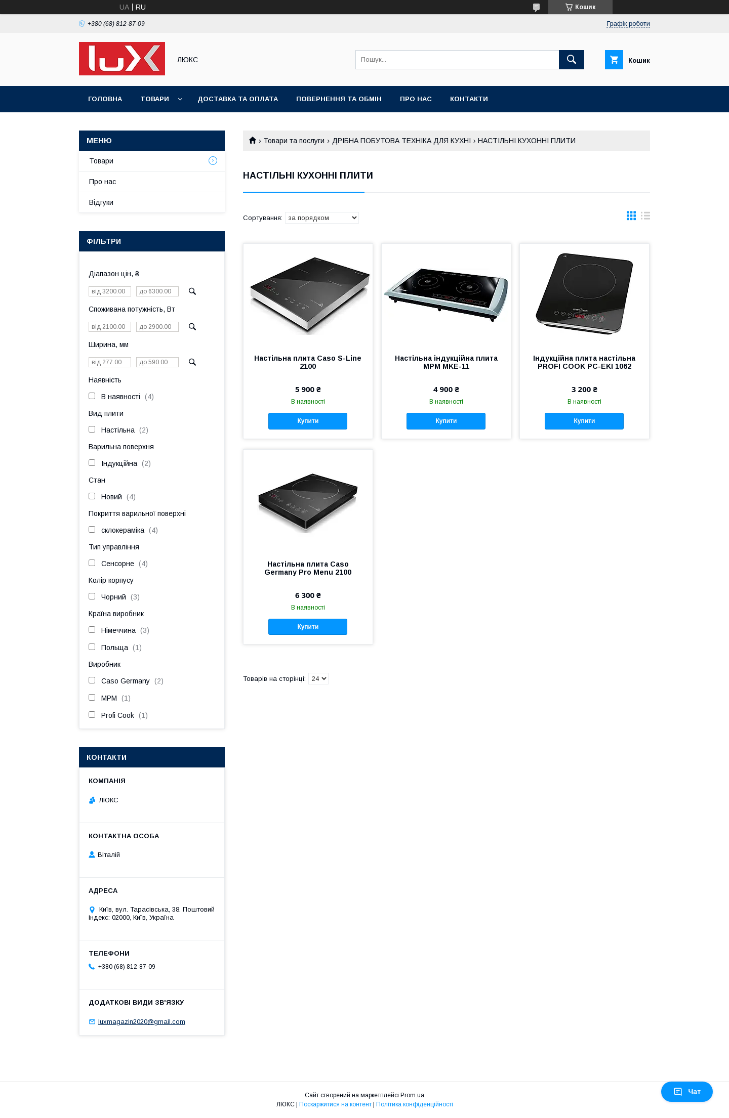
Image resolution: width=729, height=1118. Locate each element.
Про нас (416, 99)
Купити (307, 420)
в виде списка (645, 218)
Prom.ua (412, 1095)
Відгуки (101, 202)
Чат (687, 1091)
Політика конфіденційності (414, 1104)
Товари (154, 99)
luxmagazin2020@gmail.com (141, 1021)
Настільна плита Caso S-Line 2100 (307, 362)
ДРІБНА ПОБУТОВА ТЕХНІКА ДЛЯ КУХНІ (401, 141)
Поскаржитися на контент (335, 1104)
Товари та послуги (294, 141)
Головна (105, 99)
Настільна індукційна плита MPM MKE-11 (446, 362)
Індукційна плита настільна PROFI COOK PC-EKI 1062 (584, 362)
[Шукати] (571, 59)
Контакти (469, 99)
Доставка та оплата (237, 99)
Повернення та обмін (339, 99)
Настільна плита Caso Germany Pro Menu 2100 (307, 568)
